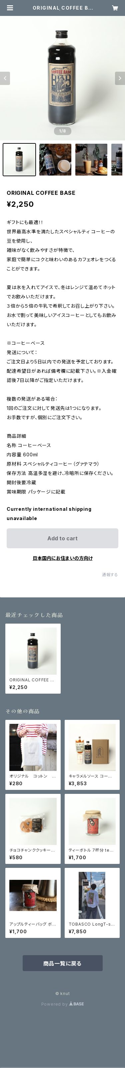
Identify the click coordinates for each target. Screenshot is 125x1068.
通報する (110, 574)
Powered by (62, 1004)
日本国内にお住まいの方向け (63, 558)
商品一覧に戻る (62, 963)
